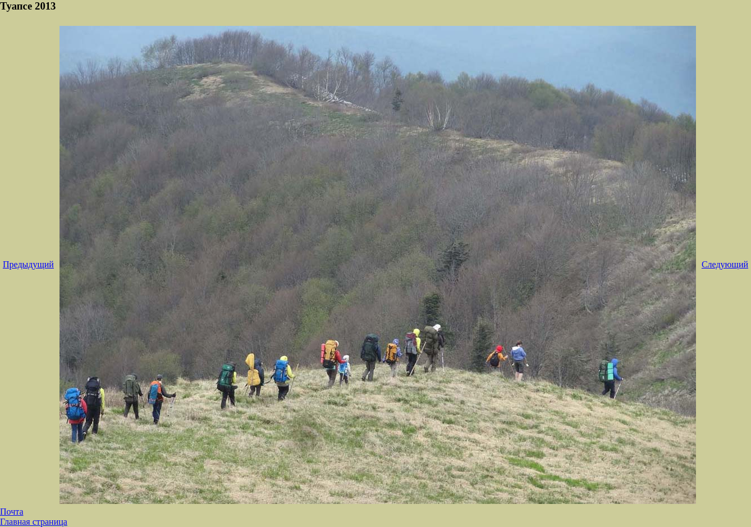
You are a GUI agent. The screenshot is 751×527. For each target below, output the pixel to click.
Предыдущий (28, 264)
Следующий (725, 264)
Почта (11, 511)
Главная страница (33, 521)
